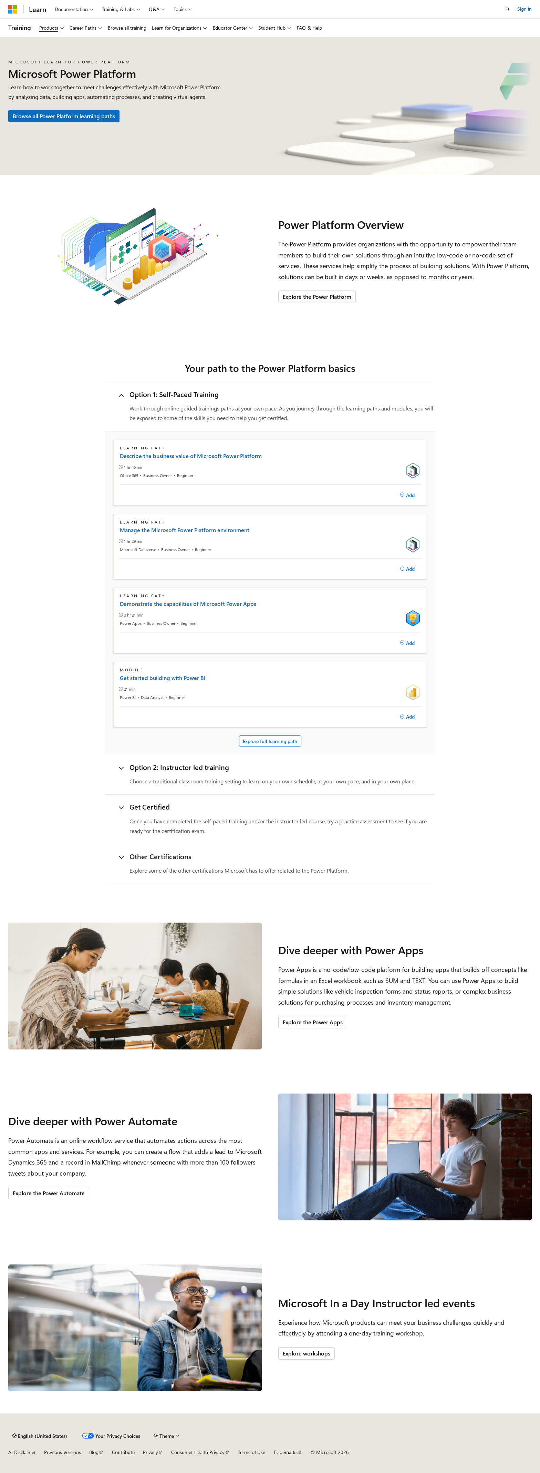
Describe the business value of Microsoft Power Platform (191, 456)
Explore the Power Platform (317, 296)
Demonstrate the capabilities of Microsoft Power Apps (188, 603)
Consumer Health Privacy (198, 1452)
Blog (93, 1452)
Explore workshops (306, 1353)
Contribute (123, 1452)
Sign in (524, 9)
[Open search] (508, 9)
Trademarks (285, 1452)
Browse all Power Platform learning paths (64, 116)
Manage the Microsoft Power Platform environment (184, 530)
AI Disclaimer (22, 1452)
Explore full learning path (270, 741)
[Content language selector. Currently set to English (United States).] (39, 1435)
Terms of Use (251, 1452)
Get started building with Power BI (163, 677)
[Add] (407, 494)
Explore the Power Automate (49, 1193)
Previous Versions (62, 1452)
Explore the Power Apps (313, 1022)
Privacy (150, 1452)
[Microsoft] (12, 9)
